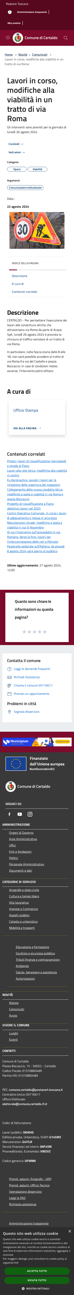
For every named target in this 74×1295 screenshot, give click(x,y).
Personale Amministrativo (26, 864)
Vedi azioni (17, 152)
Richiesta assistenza (22, 1204)
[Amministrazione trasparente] (32, 12)
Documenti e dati (20, 870)
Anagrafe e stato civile (24, 889)
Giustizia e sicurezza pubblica (35, 953)
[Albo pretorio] (14, 23)
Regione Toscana (17, 3)
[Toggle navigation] (8, 37)
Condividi (16, 144)
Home (9, 54)
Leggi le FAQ (17, 1197)
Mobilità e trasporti (22, 927)
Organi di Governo (21, 832)
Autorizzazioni (25, 978)
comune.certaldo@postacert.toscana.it (36, 1089)
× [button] (69, 1231)
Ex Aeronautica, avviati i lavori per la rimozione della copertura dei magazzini (33, 482)
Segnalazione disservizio (25, 1191)
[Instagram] (30, 814)
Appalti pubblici (19, 915)
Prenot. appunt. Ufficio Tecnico (29, 1185)
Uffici (12, 845)
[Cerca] (65, 38)
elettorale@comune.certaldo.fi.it (24, 1104)
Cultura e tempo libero (24, 896)
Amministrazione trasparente (29, 1223)
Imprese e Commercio (23, 908)
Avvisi (13, 1015)
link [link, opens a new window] (16, 1262)
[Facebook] (9, 814)
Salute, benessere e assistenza (36, 972)
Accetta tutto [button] (37, 1271)
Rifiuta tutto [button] (37, 1280)
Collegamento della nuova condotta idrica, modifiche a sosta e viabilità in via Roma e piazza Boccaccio (35, 494)
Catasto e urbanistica (23, 921)
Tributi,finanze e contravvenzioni (38, 959)
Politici (13, 858)
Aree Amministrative (23, 839)
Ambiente (22, 966)
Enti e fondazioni (20, 851)
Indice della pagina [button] (25, 263)
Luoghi (13, 1033)
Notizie (14, 1002)
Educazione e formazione (32, 947)
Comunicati (39, 54)
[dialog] (37, 1261)
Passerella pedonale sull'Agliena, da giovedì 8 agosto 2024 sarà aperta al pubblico (36, 548)
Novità (22, 54)
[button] (37, 1288)
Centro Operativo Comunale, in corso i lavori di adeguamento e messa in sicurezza (36, 515)
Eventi (13, 1039)
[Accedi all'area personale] (10, 12)
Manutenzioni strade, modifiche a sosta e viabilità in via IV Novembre (34, 525)
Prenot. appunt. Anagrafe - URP (30, 1179)
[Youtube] (20, 814)
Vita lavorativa (19, 902)
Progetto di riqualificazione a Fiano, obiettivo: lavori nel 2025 (30, 506)
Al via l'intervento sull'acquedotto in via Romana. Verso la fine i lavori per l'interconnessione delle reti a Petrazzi (33, 537)
